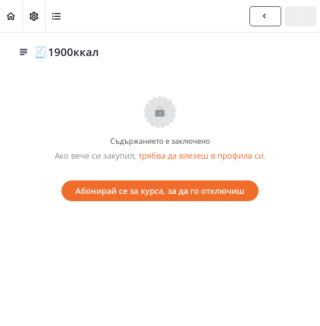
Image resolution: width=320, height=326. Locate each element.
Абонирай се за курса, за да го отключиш (160, 190)
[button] (11, 16)
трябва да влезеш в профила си (201, 155)
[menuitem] (34, 16)
